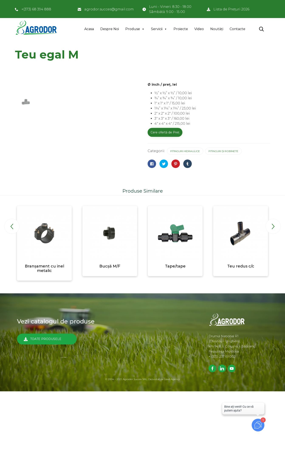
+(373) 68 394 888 (36, 9)
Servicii (156, 29)
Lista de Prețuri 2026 (231, 9)
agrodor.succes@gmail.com (109, 9)
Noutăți (216, 29)
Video (199, 29)
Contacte (237, 29)
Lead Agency (172, 379)
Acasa (89, 29)
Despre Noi (109, 29)
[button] (47, 339)
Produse (132, 29)
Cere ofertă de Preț (165, 132)
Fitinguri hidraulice (185, 151)
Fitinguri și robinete (223, 151)
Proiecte (181, 29)
